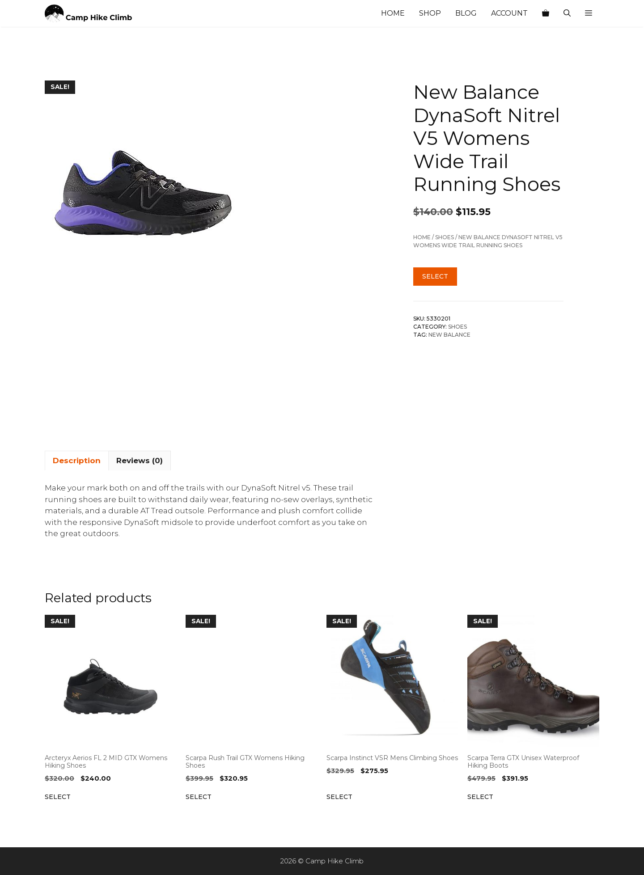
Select (435, 276)
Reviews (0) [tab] (139, 460)
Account (509, 13)
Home (393, 13)
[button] (588, 13)
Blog (466, 13)
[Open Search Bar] (567, 13)
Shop (430, 13)
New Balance (449, 334)
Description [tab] (77, 460)
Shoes (444, 237)
